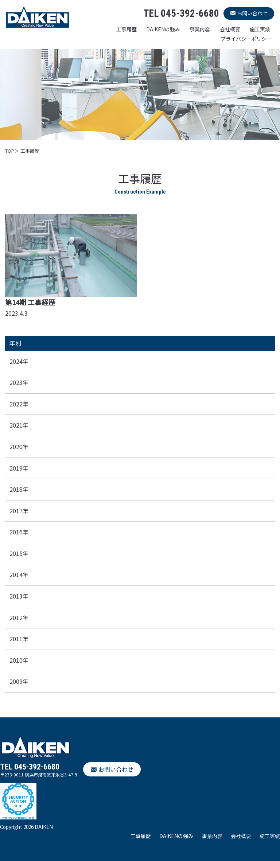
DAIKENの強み (163, 29)
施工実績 (260, 29)
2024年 (18, 361)
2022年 (18, 404)
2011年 (18, 638)
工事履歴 (126, 29)
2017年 (18, 510)
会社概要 (230, 29)
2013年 (18, 596)
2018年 (18, 489)
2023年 (18, 382)
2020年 (18, 446)
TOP (9, 150)
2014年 (18, 574)
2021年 (18, 425)
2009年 (18, 681)
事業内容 (200, 29)
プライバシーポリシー (246, 38)
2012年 (18, 617)
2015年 (18, 553)
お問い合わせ (252, 13)
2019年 (18, 468)
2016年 (18, 531)
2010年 (18, 660)
